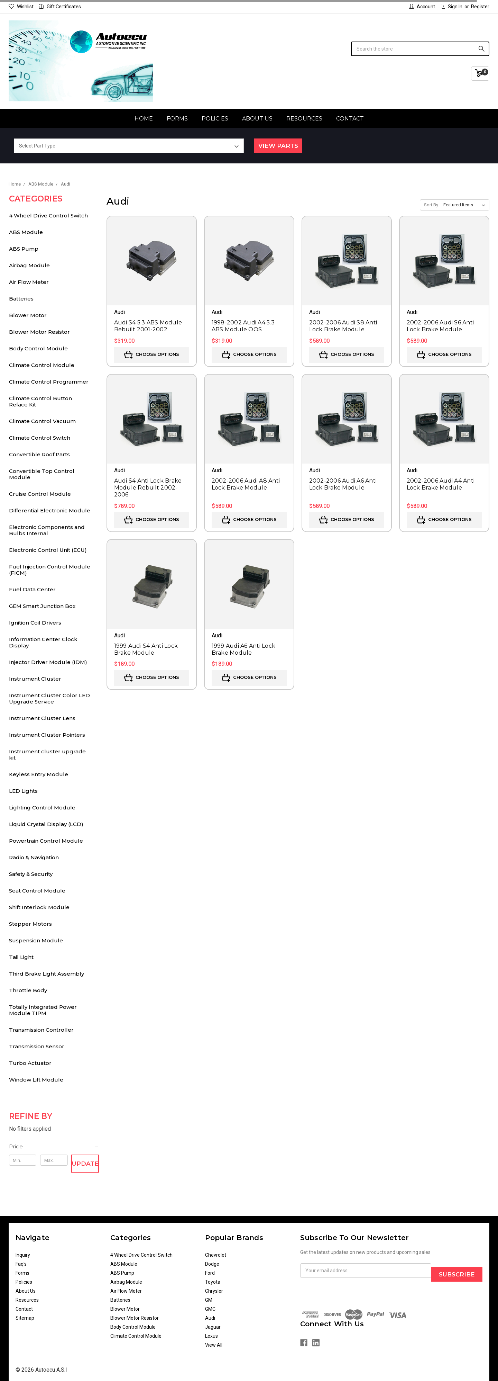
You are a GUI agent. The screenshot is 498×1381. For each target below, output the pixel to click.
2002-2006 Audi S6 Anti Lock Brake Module (440, 326)
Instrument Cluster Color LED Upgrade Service (49, 698)
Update (85, 1163)
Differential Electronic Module (49, 510)
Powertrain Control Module (46, 840)
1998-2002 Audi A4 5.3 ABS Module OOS (243, 326)
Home (144, 118)
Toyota (212, 1282)
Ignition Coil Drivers (35, 622)
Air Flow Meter (29, 282)
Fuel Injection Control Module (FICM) (49, 569)
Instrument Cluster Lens (42, 718)
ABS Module (26, 232)
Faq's (21, 1264)
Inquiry (23, 1255)
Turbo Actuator (30, 1063)
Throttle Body (28, 990)
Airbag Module (29, 265)
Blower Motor (28, 315)
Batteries (21, 298)
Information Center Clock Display (43, 642)
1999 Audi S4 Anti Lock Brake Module (146, 649)
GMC (210, 1309)
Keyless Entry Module (38, 774)
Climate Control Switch (39, 437)
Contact (350, 118)
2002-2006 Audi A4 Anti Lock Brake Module (441, 484)
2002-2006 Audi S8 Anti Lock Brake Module (343, 326)
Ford (210, 1273)
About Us (257, 118)
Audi (210, 1318)
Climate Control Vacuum (42, 421)
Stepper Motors (30, 924)
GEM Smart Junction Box (42, 606)
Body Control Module (38, 348)
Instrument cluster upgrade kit (47, 754)
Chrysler (214, 1291)
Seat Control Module (37, 890)
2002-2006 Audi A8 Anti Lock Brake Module (246, 484)
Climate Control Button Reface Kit (40, 401)
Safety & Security (31, 874)
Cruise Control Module (40, 494)
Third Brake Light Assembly (46, 973)
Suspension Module (36, 940)
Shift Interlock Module (39, 907)
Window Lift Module (36, 1079)
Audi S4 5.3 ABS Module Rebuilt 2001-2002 (148, 326)
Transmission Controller (41, 1029)
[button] (54, 1146)
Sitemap (25, 1318)
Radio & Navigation (34, 857)
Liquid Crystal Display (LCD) (46, 824)
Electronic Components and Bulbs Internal (47, 530)
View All (213, 1345)
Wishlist (21, 6)
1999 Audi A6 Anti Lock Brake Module (244, 649)
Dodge (212, 1264)
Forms (177, 118)
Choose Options (152, 355)
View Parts (278, 145)
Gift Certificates (60, 6)
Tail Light (21, 957)
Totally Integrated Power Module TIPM (43, 1010)
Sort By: (431, 204)
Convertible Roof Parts (39, 454)
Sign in (451, 6)
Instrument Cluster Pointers (47, 735)
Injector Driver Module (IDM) (48, 662)
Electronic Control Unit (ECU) (48, 550)
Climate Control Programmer (49, 381)
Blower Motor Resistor (39, 332)
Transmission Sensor (36, 1046)
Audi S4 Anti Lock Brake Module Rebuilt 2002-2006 (148, 487)
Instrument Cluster (35, 678)
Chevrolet (215, 1255)
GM (208, 1300)
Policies (215, 118)
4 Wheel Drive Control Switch (48, 215)
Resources (304, 118)
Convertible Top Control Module (41, 474)
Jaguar (213, 1327)
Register (480, 6)
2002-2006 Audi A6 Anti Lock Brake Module (343, 484)
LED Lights (23, 791)
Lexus (211, 1336)
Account (422, 6)
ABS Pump (23, 248)
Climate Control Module (41, 365)
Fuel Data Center (32, 589)
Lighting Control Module (42, 807)
